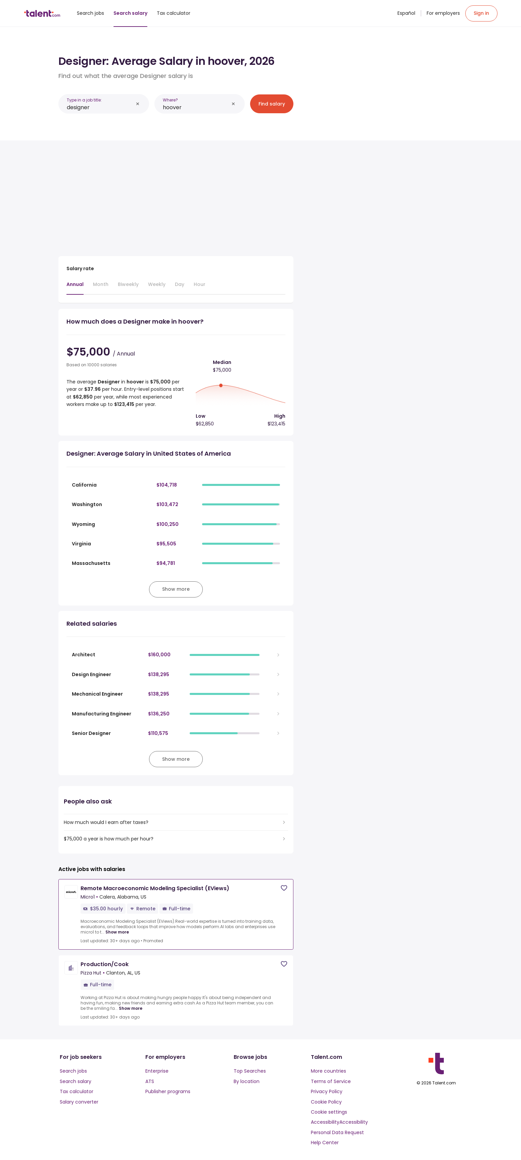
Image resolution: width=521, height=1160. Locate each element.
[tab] (75, 288)
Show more (117, 932)
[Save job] (284, 888)
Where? (170, 100)
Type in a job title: (84, 100)
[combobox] (100, 107)
